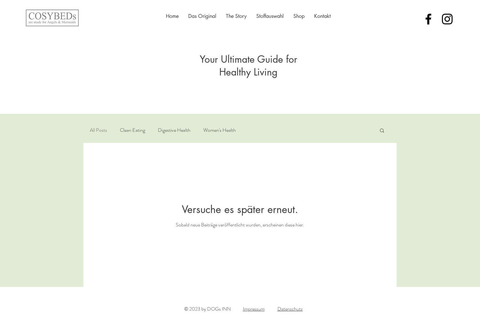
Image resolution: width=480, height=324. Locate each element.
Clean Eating (132, 130)
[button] (382, 131)
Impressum (254, 308)
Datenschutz (290, 308)
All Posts (98, 130)
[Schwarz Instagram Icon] (447, 19)
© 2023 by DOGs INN (207, 308)
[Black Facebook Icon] (428, 19)
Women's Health (219, 130)
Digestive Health (174, 130)
